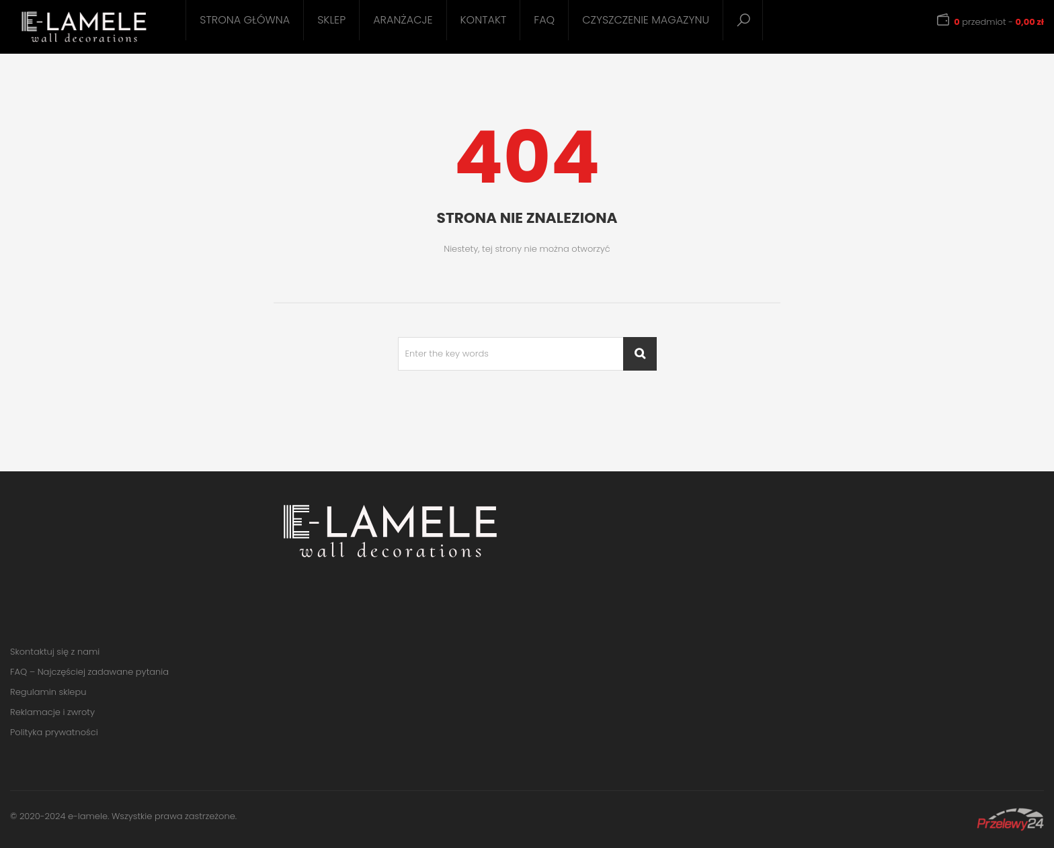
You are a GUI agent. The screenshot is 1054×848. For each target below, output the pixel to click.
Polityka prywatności (54, 732)
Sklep (331, 20)
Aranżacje (402, 20)
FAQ (544, 20)
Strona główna (245, 20)
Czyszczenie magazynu (645, 20)
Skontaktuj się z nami (54, 651)
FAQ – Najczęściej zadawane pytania (89, 671)
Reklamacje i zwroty (52, 712)
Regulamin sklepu (48, 692)
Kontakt (483, 20)
